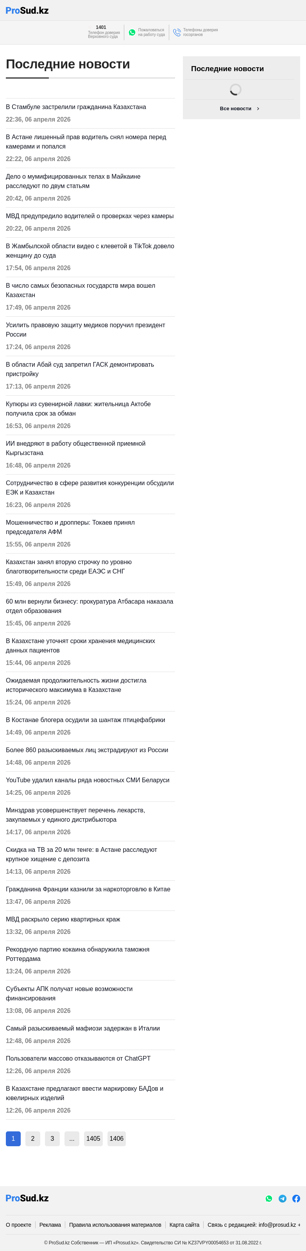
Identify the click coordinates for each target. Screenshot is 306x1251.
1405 (93, 1138)
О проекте (18, 1225)
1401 (101, 27)
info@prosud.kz (277, 1225)
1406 (117, 1138)
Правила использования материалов (115, 1225)
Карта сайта (184, 1225)
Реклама (50, 1225)
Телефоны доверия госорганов (200, 32)
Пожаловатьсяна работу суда (151, 32)
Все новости (235, 108)
